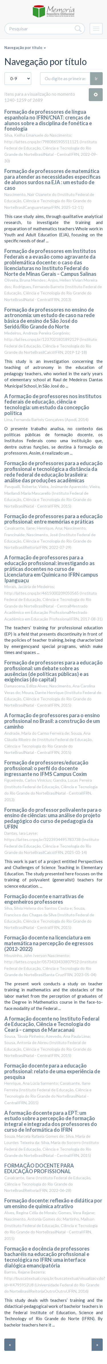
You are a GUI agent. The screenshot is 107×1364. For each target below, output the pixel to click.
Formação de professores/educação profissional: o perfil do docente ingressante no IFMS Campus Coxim (46, 768)
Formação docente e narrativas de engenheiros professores (44, 899)
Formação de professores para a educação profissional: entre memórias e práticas (53, 519)
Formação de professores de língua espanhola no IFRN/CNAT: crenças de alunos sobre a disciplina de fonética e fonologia (48, 120)
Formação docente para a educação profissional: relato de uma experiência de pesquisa (52, 1071)
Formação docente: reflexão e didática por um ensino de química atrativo (53, 1203)
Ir (96, 78)
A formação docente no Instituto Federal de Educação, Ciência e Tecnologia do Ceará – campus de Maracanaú (52, 1024)
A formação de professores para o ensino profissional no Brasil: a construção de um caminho (52, 721)
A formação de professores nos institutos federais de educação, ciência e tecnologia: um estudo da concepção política (53, 404)
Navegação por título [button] (25, 47)
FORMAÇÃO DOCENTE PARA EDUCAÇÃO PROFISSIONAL (39, 1168)
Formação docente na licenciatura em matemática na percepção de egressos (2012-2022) (48, 943)
